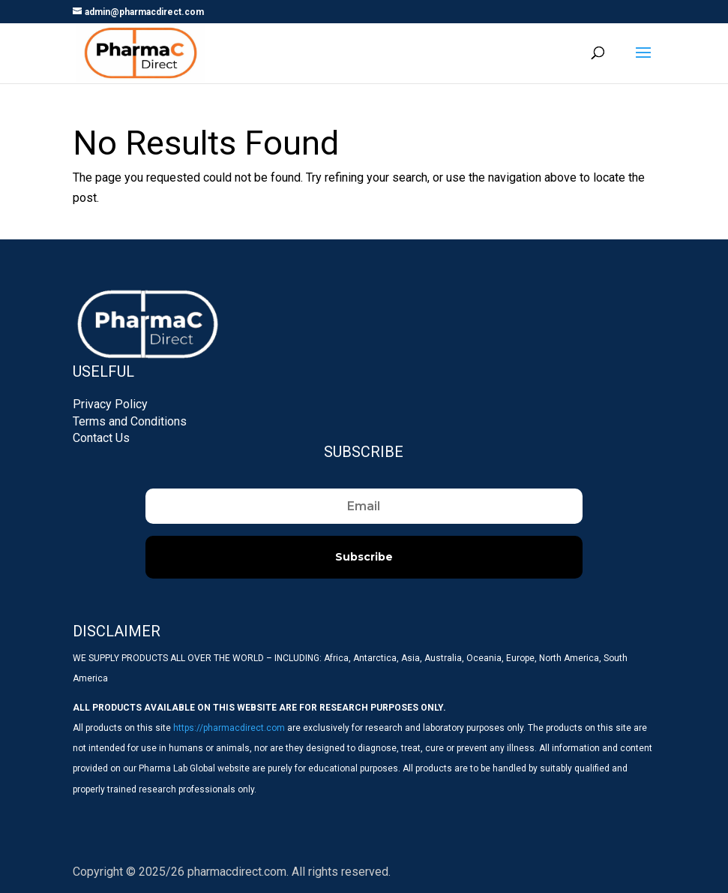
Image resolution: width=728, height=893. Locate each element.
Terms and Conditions (130, 421)
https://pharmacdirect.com (229, 728)
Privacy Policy (110, 404)
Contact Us (101, 438)
